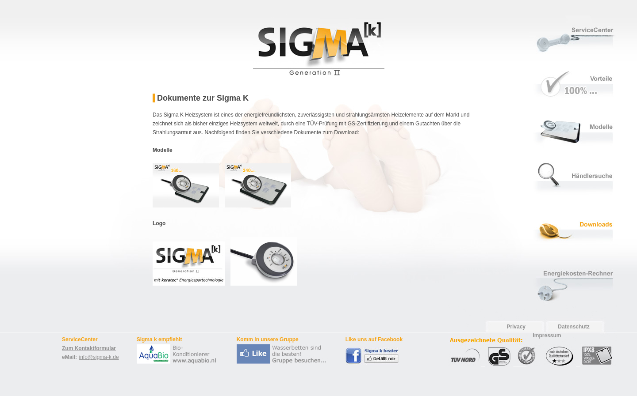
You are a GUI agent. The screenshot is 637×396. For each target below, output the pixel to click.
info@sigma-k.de (99, 357)
